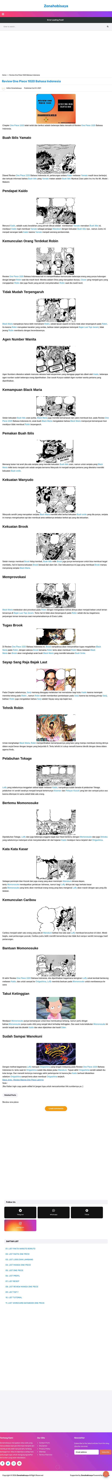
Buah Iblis (32, 179)
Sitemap (42, 1452)
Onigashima (97, 840)
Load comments (56, 1108)
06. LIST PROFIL (13, 1276)
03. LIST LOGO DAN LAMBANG (19, 1259)
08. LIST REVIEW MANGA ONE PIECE (22, 1286)
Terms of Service (45, 1455)
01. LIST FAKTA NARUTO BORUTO (20, 1248)
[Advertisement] (56, 51)
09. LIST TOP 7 (12, 1292)
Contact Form (44, 1443)
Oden (63, 1027)
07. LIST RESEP (12, 1281)
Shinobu (104, 837)
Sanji (29, 692)
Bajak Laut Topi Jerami (89, 327)
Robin (18, 280)
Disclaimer (43, 1446)
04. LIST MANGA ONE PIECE (18, 1265)
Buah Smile (80, 653)
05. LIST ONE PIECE (14, 1270)
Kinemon (57, 791)
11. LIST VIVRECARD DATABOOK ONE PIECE (25, 1303)
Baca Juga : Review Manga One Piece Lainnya (22, 1080)
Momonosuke (86, 837)
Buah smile (16, 471)
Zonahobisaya (87, 1475)
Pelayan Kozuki (72, 791)
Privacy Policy (44, 1449)
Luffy (4, 787)
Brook (26, 561)
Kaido (69, 175)
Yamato (84, 175)
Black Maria (7, 324)
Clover (83, 280)
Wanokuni (57, 229)
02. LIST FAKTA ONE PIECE (18, 1254)
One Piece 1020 (17, 125)
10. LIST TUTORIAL (14, 1297)
